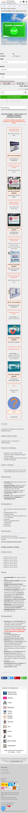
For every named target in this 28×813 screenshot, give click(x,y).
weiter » (15, 6)
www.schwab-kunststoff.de (8, 803)
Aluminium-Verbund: (9, 485)
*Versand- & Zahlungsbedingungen (9, 782)
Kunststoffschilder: (9, 577)
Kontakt (3, 780)
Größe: (2, 59)
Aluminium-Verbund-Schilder (12, 580)
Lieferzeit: (2, 56)
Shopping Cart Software (8, 811)
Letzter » (20, 6)
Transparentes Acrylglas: (10, 492)
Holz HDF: (6, 495)
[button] (4, 678)
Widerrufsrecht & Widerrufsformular (10, 794)
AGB (2, 796)
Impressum (4, 778)
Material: (2, 66)
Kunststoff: (7, 482)
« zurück (9, 6)
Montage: (2, 74)
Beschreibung (5, 108)
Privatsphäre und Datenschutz (8, 797)
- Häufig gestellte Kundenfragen (10, 792)
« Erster (4, 6)
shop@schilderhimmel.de (16, 761)
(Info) (19, 56)
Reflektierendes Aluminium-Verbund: (14, 487)
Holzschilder (7, 601)
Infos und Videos (5, 773)
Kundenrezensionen (7, 672)
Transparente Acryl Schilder (11, 589)
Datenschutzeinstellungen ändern (9, 799)
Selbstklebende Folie (9, 609)
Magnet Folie (7, 604)
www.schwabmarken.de (7, 804)
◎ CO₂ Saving (4, 770)
